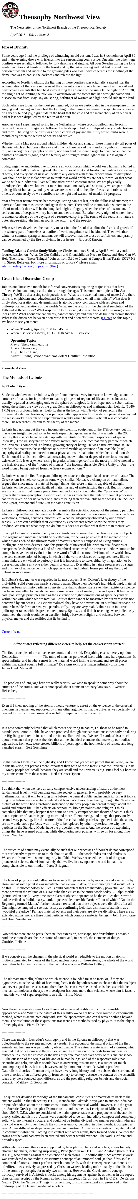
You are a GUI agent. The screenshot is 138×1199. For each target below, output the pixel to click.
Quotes (107, 318)
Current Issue (11, 631)
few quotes (24, 644)
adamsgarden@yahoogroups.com (25, 266)
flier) (54, 266)
